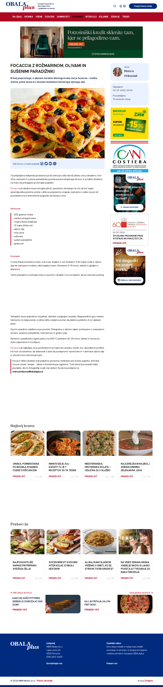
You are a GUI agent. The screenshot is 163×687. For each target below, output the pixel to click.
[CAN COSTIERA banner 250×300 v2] (129, 157)
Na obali (17, 17)
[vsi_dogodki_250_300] (129, 266)
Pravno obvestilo (45, 681)
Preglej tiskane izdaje (143, 6)
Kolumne (103, 17)
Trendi (125, 17)
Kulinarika (77, 17)
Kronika (29, 17)
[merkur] (129, 123)
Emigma (149, 681)
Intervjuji (91, 17)
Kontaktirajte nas (54, 663)
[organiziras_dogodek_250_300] (129, 193)
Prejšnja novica (21, 592)
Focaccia (15, 188)
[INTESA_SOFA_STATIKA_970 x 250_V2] (81, 42)
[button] (120, 6)
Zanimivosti (63, 17)
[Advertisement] (57, 296)
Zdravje (115, 17)
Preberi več (112, 663)
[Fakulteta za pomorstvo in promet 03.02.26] (129, 230)
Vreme (39, 17)
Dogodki (49, 17)
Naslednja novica (141, 592)
